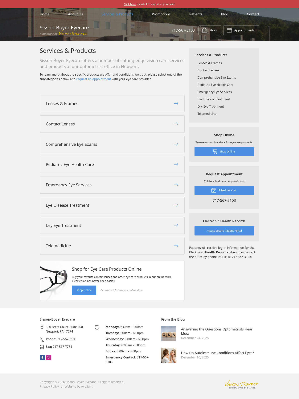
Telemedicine (207, 114)
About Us (75, 14)
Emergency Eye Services (215, 92)
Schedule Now (223, 190)
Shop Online (84, 294)
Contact (253, 14)
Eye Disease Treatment (214, 99)
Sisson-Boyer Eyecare (81, 386)
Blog (224, 14)
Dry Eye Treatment (211, 106)
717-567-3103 (183, 30)
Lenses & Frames (210, 63)
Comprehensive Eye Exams (217, 77)
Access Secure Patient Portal (224, 230)
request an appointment (93, 79)
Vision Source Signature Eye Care (242, 388)
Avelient (86, 391)
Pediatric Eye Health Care (215, 85)
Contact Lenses (208, 70)
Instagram (48, 362)
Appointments (241, 30)
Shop (209, 30)
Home (44, 14)
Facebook (42, 362)
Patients (195, 14)
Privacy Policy (49, 391)
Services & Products (117, 14)
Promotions (161, 14)
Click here (130, 4)
